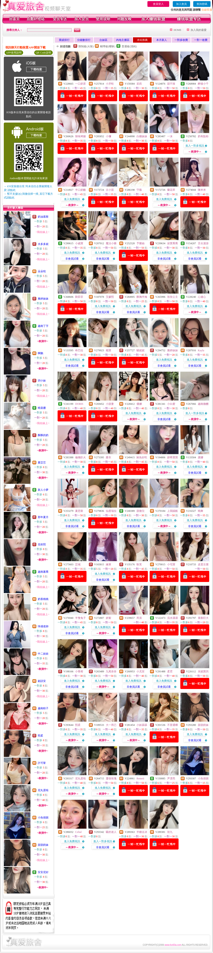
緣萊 (108, 564)
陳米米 (202, 189)
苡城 (77, 564)
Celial (78, 832)
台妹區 (103, 40)
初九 (170, 832)
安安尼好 (43, 872)
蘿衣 (108, 457)
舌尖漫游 (203, 243)
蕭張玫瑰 (111, 778)
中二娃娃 (43, 653)
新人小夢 (43, 489)
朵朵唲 (42, 271)
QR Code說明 (43, 52)
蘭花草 (171, 189)
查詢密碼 (202, 4)
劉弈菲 (79, 296)
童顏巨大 (203, 617)
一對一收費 (200, 40)
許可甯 (42, 762)
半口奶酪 (80, 189)
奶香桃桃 (43, 599)
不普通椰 (172, 725)
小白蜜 (171, 403)
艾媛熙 (110, 296)
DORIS (79, 403)
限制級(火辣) (86, 46)
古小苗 (110, 189)
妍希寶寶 (172, 457)
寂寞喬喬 (172, 243)
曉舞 (200, 510)
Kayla (201, 350)
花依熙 (42, 544)
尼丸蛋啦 (43, 790)
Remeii (140, 778)
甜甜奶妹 (43, 844)
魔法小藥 (111, 243)
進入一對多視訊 (194, 145)
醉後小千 (203, 83)
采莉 (139, 83)
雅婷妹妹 (43, 298)
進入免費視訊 (72, 199)
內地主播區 (122, 40)
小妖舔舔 (142, 725)
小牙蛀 (110, 83)
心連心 (202, 296)
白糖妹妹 (142, 136)
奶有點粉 (203, 136)
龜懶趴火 (80, 457)
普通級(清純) (129, 46)
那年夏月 (43, 517)
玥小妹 (42, 380)
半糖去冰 (142, 832)
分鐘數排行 (83, 40)
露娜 (200, 457)
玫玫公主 (172, 296)
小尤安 (141, 671)
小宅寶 (171, 564)
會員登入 (158, 4)
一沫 (170, 136)
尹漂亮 (171, 778)
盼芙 (139, 564)
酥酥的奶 (43, 435)
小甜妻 (110, 403)
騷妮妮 (141, 350)
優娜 (139, 403)
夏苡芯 (42, 462)
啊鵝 (40, 353)
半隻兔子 (80, 617)
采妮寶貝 (203, 671)
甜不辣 (171, 83)
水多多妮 (43, 244)
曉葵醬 (42, 407)
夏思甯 (79, 510)
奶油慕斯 (43, 216)
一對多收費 (181, 40)
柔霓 (170, 671)
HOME (177, 30)
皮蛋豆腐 (203, 564)
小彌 (108, 136)
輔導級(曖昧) (107, 46)
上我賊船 (172, 510)
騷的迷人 (111, 832)
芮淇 (139, 617)
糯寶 (108, 350)
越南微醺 (203, 403)
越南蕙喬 (43, 571)
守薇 (139, 189)
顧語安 (42, 681)
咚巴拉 (79, 350)
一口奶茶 (80, 83)
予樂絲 (141, 243)
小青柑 (79, 671)
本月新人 (161, 40)
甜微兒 (141, 510)
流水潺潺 (172, 617)
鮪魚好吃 (142, 457)
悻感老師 (43, 626)
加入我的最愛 (199, 30)
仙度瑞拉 (111, 510)
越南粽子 (43, 708)
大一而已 (111, 725)
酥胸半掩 (142, 296)
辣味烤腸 (80, 136)
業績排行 (64, 40)
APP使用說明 (14, 52)
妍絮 (108, 617)
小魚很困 (43, 817)
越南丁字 (43, 326)
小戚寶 (79, 243)
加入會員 (181, 4)
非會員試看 (72, 258)
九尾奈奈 (111, 671)
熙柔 (40, 735)
